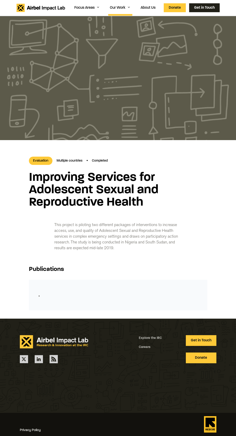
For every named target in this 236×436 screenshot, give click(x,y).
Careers (145, 347)
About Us (148, 8)
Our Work (120, 7)
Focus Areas (87, 7)
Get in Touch (204, 8)
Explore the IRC (150, 338)
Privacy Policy (30, 430)
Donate (175, 8)
